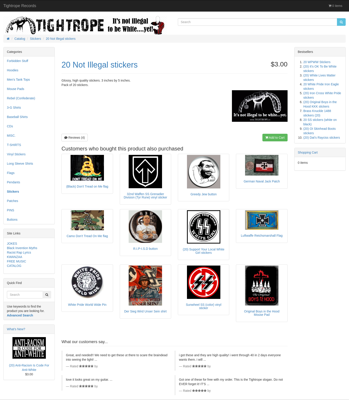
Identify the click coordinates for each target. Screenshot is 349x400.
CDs (10, 126)
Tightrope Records (19, 6)
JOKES (12, 243)
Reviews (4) (74, 137)
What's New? (16, 329)
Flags (10, 173)
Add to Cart (275, 137)
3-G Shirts (14, 107)
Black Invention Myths (22, 248)
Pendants (13, 182)
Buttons (12, 219)
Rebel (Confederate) (21, 98)
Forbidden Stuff (17, 61)
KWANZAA (14, 257)
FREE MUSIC (16, 261)
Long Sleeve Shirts (20, 163)
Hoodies (12, 70)
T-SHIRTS (14, 145)
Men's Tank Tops (18, 79)
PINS (10, 210)
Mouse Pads (15, 89)
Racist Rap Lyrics (19, 252)
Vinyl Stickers (16, 154)
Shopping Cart (308, 152)
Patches (12, 201)
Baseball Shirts (17, 117)
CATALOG (14, 266)
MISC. (11, 135)
